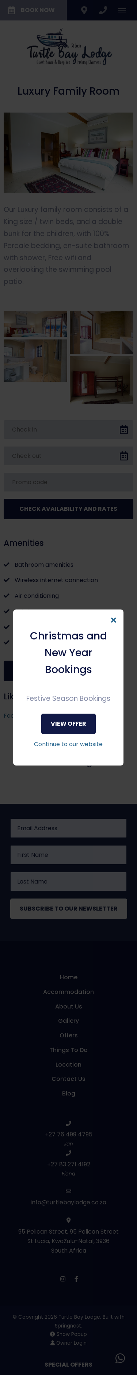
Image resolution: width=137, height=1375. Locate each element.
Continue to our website (68, 744)
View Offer (68, 723)
